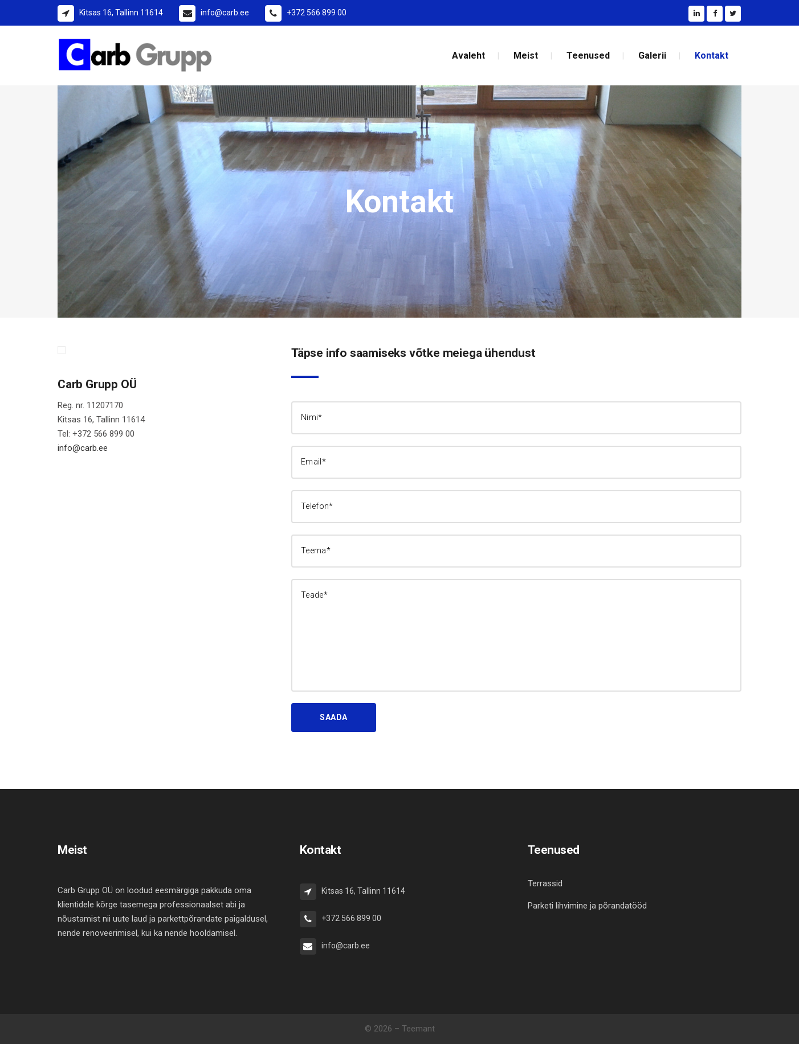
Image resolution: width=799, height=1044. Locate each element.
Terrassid (545, 883)
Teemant (418, 1029)
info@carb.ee (83, 448)
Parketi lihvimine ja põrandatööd (587, 906)
